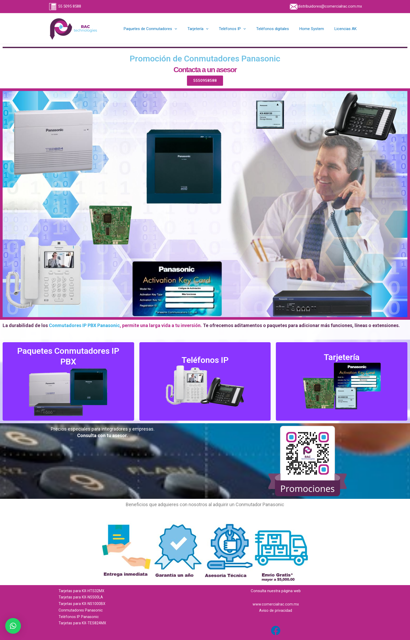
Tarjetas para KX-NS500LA (81, 597)
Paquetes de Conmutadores (164, 28)
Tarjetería (209, 28)
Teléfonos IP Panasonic (79, 616)
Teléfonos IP (241, 28)
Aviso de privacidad (275, 610)
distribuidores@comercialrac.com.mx (325, 6)
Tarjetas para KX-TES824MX (83, 623)
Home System (315, 28)
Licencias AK (347, 28)
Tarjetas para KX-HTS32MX (82, 590)
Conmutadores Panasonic (81, 610)
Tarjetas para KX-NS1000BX (82, 603)
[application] (188, 28)
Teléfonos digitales (279, 28)
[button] (13, 626)
